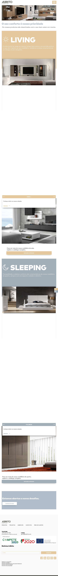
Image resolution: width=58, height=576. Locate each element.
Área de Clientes (38, 525)
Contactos (29, 525)
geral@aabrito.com (26, 534)
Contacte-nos (9, 503)
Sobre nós (20, 525)
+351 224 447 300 (6, 532)
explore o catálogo (29, 253)
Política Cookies (6, 562)
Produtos (4, 525)
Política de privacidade (7, 564)
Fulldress (29, 424)
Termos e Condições (6, 561)
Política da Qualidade (7, 565)
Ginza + (29, 196)
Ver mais (6, 205)
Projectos (12, 525)
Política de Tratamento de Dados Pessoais (12, 563)
